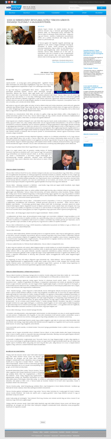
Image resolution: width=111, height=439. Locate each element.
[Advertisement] (93, 35)
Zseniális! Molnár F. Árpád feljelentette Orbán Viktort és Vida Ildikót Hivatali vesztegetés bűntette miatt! (93, 53)
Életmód (91, 2)
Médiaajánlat (76, 435)
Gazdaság (41, 13)
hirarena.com (38, 435)
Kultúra (70, 13)
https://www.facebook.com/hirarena (62, 62)
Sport (84, 13)
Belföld (12, 13)
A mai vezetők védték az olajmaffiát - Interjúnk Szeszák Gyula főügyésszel (93, 87)
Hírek (75, 2)
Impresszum (47, 435)
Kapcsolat (101, 2)
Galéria (80, 2)
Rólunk (96, 2)
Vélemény (99, 13)
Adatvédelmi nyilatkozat (65, 435)
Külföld (26, 13)
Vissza (43, 422)
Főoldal (71, 2)
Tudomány (55, 13)
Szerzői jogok (54, 435)
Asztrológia (86, 2)
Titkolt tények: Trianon (91, 68)
